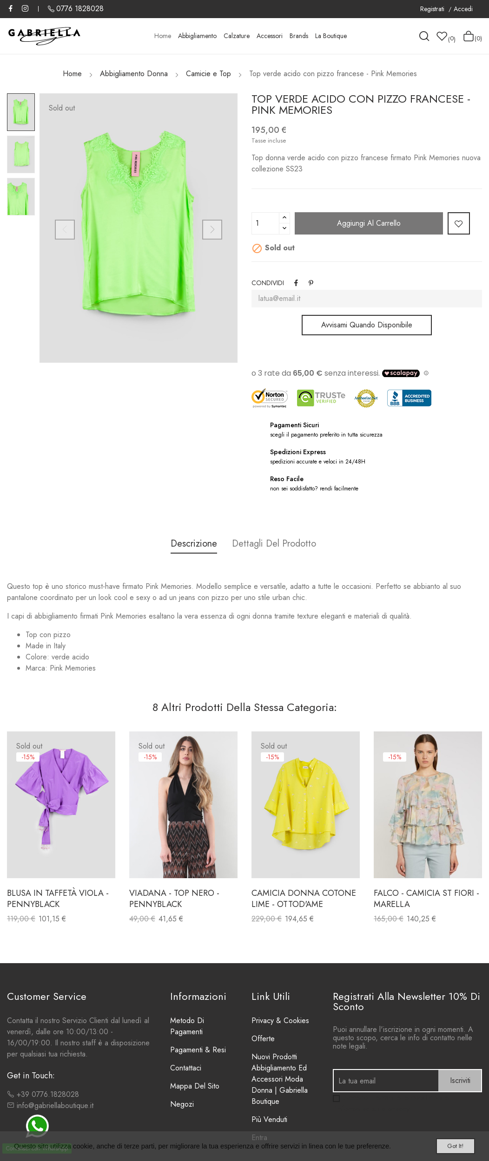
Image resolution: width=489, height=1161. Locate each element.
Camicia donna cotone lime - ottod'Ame (303, 898)
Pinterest (313, 283)
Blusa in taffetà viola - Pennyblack (58, 898)
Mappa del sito (194, 1086)
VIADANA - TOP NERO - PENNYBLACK (174, 898)
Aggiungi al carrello (369, 223)
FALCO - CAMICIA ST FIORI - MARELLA (426, 898)
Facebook (10, 8)
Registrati (433, 9)
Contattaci (185, 1068)
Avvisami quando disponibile (366, 325)
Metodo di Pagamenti (187, 1026)
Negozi (182, 1104)
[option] (21, 112)
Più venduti (269, 1119)
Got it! (445, 1143)
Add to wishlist (458, 223)
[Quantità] (265, 223)
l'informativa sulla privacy (371, 1108)
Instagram (25, 8)
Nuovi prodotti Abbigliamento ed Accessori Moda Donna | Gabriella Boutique (279, 1079)
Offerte (263, 1038)
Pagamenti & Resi (198, 1049)
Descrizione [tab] (190, 543)
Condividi (297, 283)
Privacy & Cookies (280, 1020)
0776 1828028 (80, 8)
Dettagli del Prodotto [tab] (278, 543)
